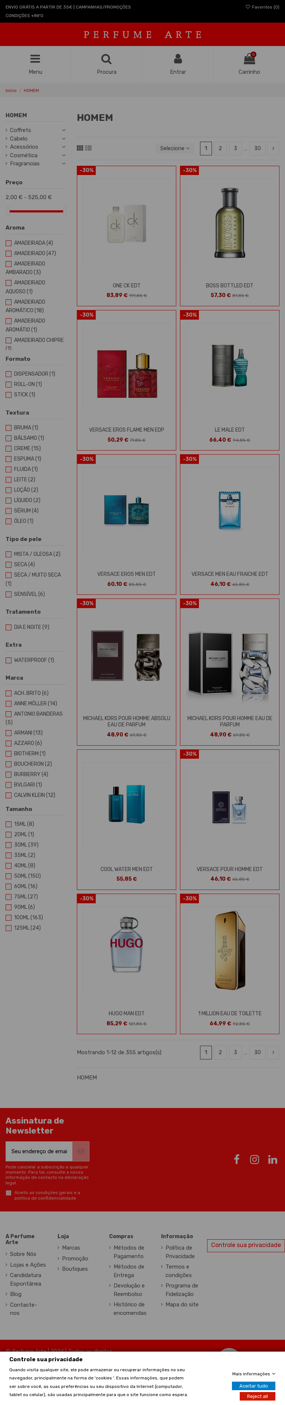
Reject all (257, 1396)
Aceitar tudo (253, 1386)
